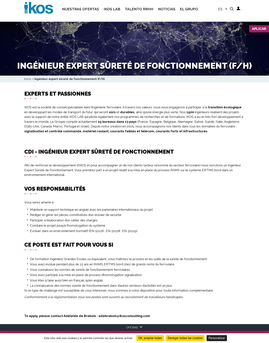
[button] (232, 9)
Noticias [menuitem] (166, 9)
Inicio (27, 79)
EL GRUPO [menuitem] (189, 9)
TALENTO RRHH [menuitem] (139, 9)
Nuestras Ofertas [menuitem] (80, 9)
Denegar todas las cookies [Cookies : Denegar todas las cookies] (185, 338)
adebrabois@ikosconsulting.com (124, 316)
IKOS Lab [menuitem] (112, 9)
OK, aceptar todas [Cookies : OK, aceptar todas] (150, 338)
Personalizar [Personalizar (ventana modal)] (216, 338)
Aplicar (259, 29)
